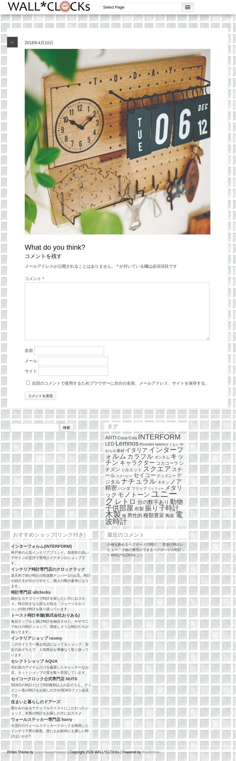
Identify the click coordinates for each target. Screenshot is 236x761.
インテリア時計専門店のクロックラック (48, 569)
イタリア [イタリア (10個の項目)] (136, 450)
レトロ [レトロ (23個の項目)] (125, 501)
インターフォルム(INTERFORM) (41, 546)
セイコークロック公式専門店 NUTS (44, 678)
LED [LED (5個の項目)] (109, 443)
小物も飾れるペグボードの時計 (132, 544)
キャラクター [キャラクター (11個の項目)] (137, 462)
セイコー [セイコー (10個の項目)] (144, 475)
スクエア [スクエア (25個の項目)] (157, 469)
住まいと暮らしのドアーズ (35, 701)
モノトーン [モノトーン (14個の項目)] (134, 494)
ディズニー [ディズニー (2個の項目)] (166, 476)
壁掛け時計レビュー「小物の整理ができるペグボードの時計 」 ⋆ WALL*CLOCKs (146, 549)
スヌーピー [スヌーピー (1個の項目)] (124, 476)
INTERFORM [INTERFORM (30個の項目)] (159, 437)
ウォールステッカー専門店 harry (41, 719)
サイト (31, 371)
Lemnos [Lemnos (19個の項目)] (127, 443)
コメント (34, 278)
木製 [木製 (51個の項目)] (113, 514)
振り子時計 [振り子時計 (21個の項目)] (162, 508)
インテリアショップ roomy (36, 638)
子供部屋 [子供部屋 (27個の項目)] (119, 508)
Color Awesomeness (50, 752)
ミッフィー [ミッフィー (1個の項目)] (156, 488)
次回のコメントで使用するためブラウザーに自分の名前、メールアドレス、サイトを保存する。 (120, 383)
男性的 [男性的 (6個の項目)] (134, 515)
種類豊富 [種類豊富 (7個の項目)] (153, 515)
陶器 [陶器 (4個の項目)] (169, 515)
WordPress (150, 752)
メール (31, 360)
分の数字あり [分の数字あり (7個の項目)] (153, 502)
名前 (29, 350)
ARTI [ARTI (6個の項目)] (110, 438)
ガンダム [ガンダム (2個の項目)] (162, 457)
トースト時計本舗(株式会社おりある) (45, 615)
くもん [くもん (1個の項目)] (174, 444)
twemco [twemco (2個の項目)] (161, 444)
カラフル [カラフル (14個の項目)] (140, 456)
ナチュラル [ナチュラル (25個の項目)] (138, 481)
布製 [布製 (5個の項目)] (139, 508)
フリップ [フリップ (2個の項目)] (139, 488)
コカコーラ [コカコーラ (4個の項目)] (167, 463)
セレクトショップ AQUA (34, 661)
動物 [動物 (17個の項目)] (176, 501)
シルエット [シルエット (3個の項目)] (131, 469)
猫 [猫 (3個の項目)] (124, 515)
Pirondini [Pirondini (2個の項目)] (147, 444)
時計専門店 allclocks (31, 592)
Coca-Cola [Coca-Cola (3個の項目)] (127, 438)
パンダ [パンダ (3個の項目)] (124, 488)
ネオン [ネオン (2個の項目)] (163, 482)
